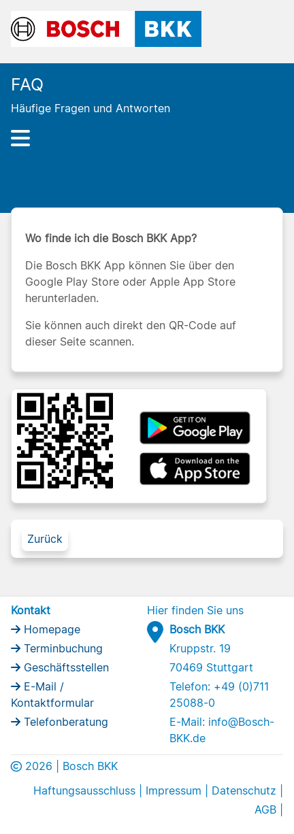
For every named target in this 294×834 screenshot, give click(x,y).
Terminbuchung (61, 648)
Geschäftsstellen (64, 667)
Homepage (50, 629)
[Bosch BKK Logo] (106, 28)
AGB (265, 809)
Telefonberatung (64, 722)
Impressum (173, 790)
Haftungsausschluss (84, 790)
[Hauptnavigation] (146, 138)
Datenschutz (244, 790)
